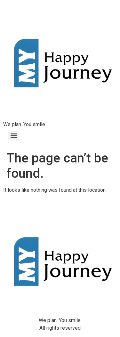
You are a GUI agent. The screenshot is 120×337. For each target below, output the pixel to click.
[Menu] (14, 135)
